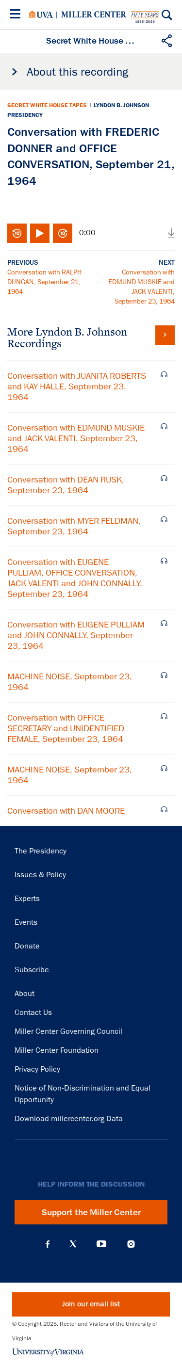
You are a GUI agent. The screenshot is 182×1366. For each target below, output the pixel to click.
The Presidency (40, 851)
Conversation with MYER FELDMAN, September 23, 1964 (74, 526)
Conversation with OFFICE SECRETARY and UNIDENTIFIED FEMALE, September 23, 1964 (65, 728)
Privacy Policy (37, 1069)
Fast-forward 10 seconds (62, 233)
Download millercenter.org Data (69, 1119)
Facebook (48, 1244)
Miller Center (93, 14)
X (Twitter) (73, 1243)
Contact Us (33, 1012)
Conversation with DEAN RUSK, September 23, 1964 (65, 485)
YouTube (101, 1244)
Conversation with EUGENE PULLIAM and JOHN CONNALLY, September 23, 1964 (76, 635)
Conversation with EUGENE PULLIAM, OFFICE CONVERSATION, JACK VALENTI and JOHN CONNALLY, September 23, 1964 (74, 578)
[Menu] (17, 15)
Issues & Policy (40, 875)
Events (26, 922)
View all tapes (165, 335)
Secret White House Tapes (47, 105)
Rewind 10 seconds (17, 233)
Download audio (171, 233)
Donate (27, 946)
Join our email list (91, 1304)
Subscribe (32, 970)
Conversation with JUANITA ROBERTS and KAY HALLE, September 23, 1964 (76, 386)
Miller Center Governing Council (68, 1031)
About (24, 993)
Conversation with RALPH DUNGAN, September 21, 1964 (44, 282)
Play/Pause (40, 233)
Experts (27, 898)
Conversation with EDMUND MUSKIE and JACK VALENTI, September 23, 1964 (76, 438)
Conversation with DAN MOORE (66, 810)
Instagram (131, 1244)
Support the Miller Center (91, 1212)
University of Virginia (41, 14)
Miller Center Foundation (57, 1050)
